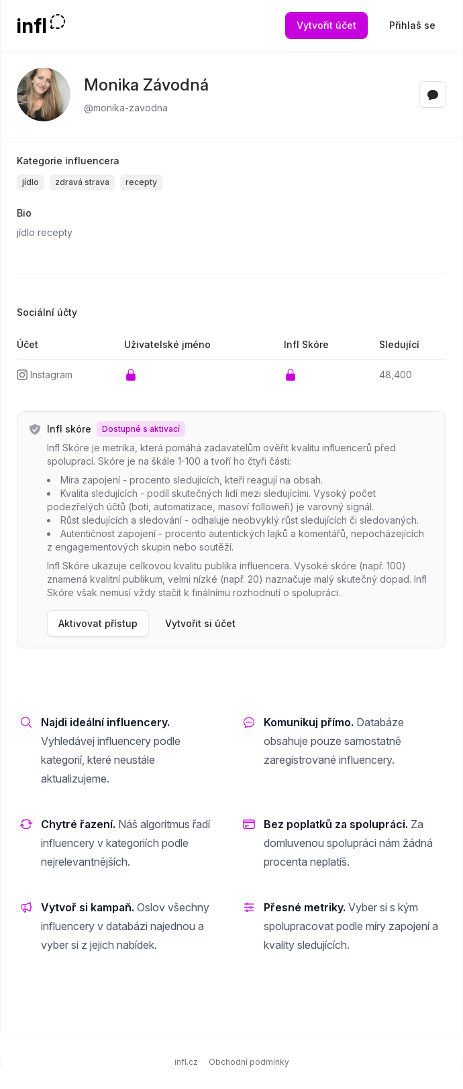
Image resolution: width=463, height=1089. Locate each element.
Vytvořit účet (326, 25)
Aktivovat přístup (98, 623)
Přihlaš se (412, 25)
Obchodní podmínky (249, 1062)
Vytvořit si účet (200, 623)
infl (32, 25)
